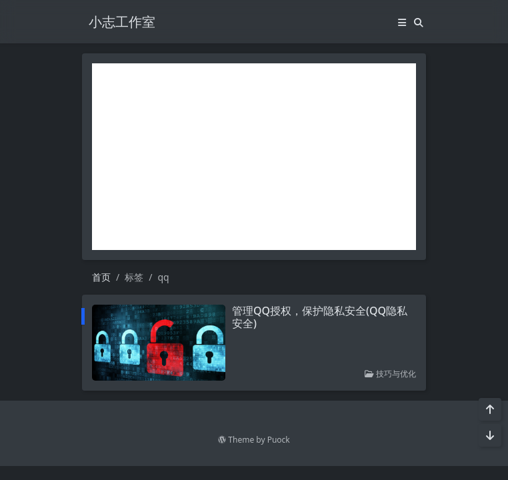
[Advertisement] (254, 156)
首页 (101, 277)
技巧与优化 (390, 373)
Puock (278, 439)
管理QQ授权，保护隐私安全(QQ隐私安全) (319, 317)
